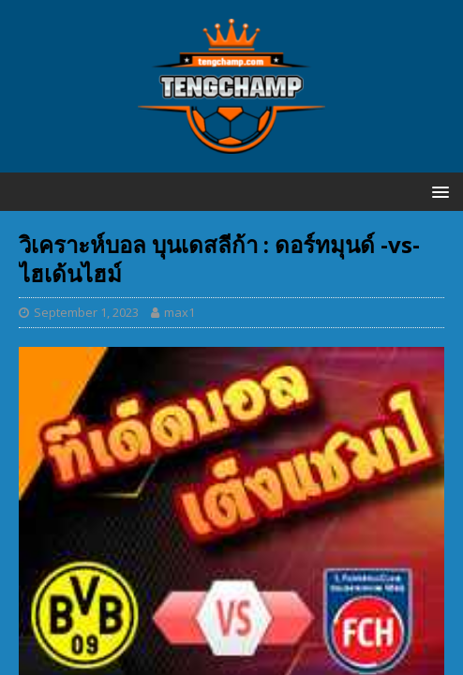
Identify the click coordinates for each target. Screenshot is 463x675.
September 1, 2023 (86, 312)
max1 (179, 312)
